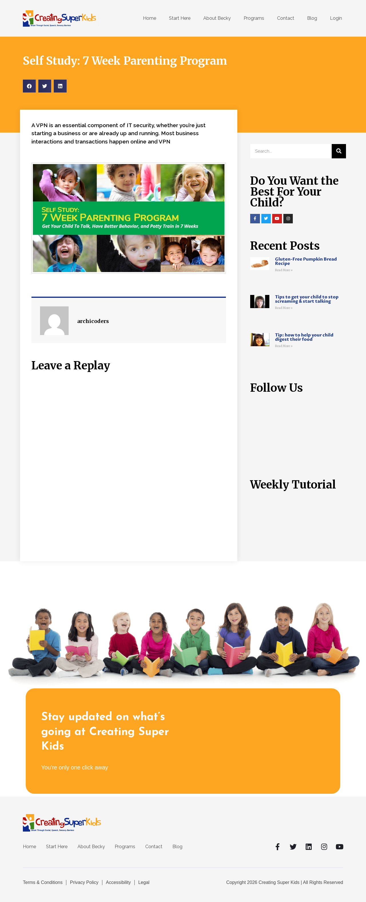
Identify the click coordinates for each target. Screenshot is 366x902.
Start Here (179, 18)
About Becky (217, 18)
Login (336, 18)
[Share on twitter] (44, 86)
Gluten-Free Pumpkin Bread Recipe (306, 261)
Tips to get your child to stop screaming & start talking (307, 299)
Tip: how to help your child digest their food (304, 337)
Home (149, 18)
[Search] (339, 151)
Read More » (284, 270)
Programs (254, 18)
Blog (312, 18)
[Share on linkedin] (60, 86)
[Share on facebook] (29, 86)
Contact (285, 18)
